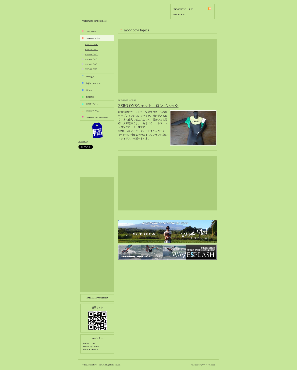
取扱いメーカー (93, 83)
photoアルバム (92, 111)
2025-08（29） (91, 59)
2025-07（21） (91, 64)
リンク (89, 90)
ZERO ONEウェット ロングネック (148, 106)
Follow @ (83, 141)
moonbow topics (93, 38)
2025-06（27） (91, 69)
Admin (212, 365)
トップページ (92, 31)
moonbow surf (102, 11)
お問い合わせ (92, 104)
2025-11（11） (91, 44)
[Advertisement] (167, 66)
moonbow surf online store (97, 117)
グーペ (204, 365)
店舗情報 (90, 97)
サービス (90, 77)
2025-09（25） (91, 54)
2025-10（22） (91, 49)
